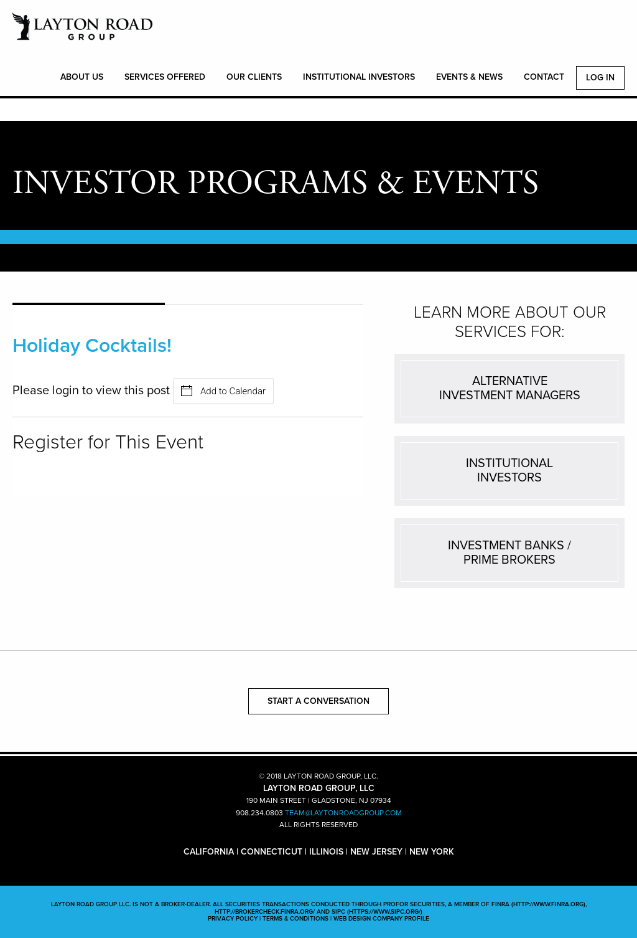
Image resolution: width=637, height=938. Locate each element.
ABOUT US (81, 77)
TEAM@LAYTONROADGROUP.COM (343, 812)
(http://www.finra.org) (548, 904)
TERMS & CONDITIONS (295, 918)
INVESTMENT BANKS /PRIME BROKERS (509, 552)
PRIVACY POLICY (233, 918)
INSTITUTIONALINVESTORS (509, 470)
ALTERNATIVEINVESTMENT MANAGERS (509, 388)
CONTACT (544, 77)
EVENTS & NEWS (469, 77)
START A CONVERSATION (318, 701)
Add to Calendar (223, 391)
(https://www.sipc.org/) (384, 912)
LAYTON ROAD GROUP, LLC (82, 33)
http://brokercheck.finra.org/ (265, 912)
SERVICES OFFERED (164, 77)
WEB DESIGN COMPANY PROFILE (381, 918)
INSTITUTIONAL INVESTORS (359, 77)
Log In (600, 77)
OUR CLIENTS (254, 77)
